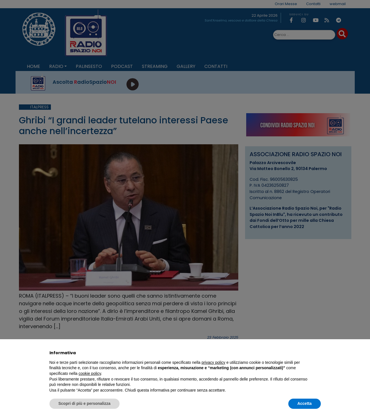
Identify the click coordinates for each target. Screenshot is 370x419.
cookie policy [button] (90, 373)
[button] (318, 352)
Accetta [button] (304, 403)
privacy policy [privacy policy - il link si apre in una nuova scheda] (213, 362)
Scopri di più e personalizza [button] (85, 403)
